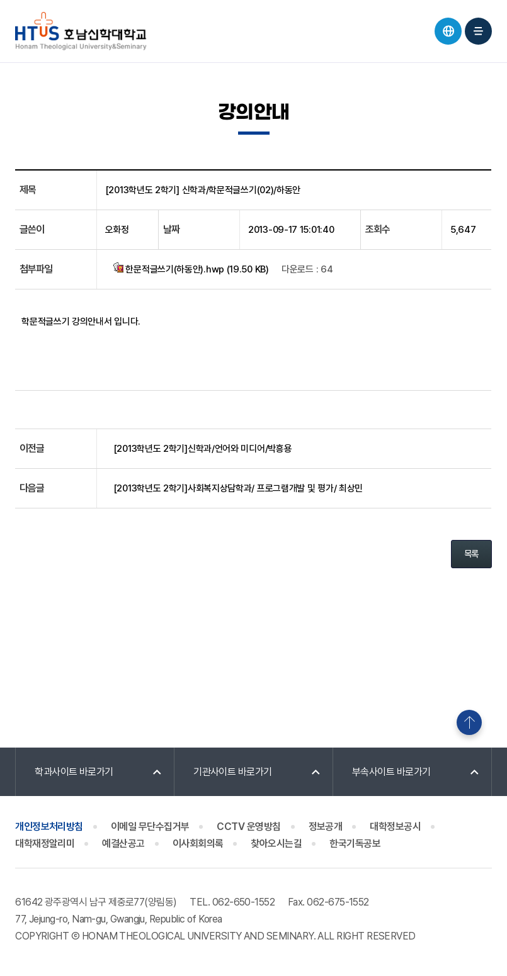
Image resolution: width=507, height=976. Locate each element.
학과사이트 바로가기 (74, 772)
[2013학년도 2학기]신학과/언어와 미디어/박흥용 (202, 448)
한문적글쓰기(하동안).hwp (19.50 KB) (191, 268)
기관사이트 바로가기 (232, 772)
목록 (471, 554)
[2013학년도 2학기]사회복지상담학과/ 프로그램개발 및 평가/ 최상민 (238, 488)
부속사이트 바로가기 (391, 772)
